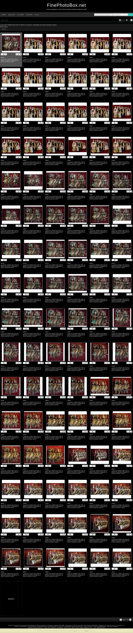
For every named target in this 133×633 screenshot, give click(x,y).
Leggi (75, 630)
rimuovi (86, 630)
